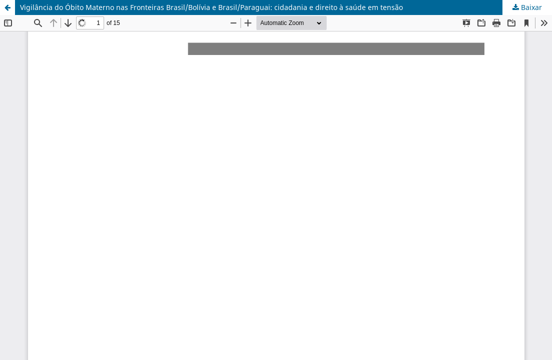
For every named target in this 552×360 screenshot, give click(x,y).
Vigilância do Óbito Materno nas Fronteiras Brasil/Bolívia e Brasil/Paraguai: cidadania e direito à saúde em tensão (211, 7)
